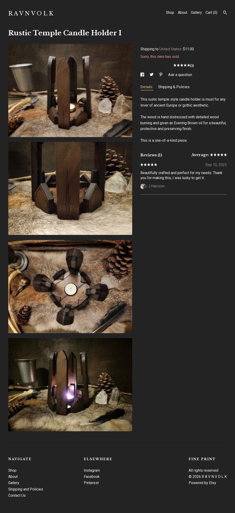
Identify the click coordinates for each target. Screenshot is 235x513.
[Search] (225, 13)
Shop (170, 12)
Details (147, 87)
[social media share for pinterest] (161, 75)
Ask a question (180, 75)
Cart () (211, 12)
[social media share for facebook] (142, 75)
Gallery (196, 12)
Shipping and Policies (25, 489)
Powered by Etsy (202, 483)
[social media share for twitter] (152, 75)
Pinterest (91, 483)
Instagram (92, 470)
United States (170, 49)
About (182, 12)
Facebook (92, 476)
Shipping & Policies (174, 87)
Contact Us (17, 495)
